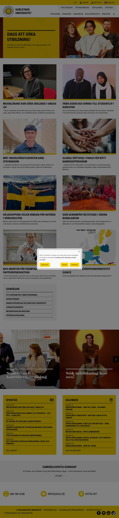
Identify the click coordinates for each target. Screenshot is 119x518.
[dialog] (59, 259)
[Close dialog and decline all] (79, 251)
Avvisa (64, 265)
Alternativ (44, 265)
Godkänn (74, 265)
